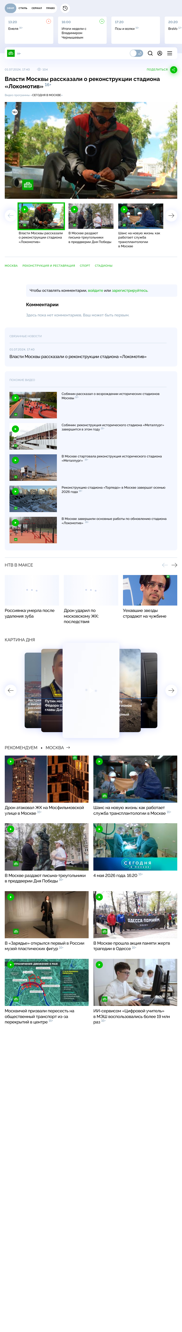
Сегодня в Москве (46, 95)
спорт (85, 265)
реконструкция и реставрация (49, 265)
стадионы (104, 265)
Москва (11, 265)
